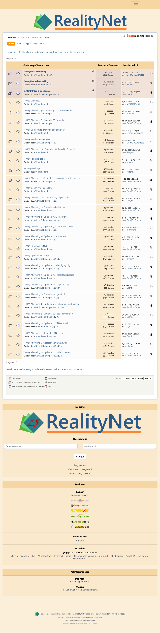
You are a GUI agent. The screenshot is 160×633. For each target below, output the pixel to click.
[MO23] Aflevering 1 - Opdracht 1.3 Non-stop (44, 333)
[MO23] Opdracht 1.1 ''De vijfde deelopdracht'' (44, 130)
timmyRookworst (135, 133)
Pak (111, 556)
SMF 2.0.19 (69, 620)
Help (19, 44)
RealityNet (79, 614)
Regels (122, 614)
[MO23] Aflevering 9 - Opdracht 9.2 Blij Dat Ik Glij (46, 323)
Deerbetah (142, 556)
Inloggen (27, 44)
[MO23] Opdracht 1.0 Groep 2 (37, 256)
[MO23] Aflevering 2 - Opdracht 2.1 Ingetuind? (44, 294)
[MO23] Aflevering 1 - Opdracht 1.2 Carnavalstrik (45, 343)
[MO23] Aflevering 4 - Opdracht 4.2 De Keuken (45, 217)
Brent (129, 94)
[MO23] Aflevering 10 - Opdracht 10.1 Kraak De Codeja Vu (50, 149)
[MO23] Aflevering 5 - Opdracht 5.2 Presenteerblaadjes (49, 275)
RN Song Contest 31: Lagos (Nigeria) (80, 589)
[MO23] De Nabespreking (36, 81)
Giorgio (130, 317)
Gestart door (43, 65)
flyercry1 (58, 556)
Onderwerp (29, 65)
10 (62, 307)
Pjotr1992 (130, 556)
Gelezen (114, 65)
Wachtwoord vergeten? (80, 469)
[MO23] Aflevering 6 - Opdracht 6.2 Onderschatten (47, 352)
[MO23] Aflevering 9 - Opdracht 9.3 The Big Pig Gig (47, 265)
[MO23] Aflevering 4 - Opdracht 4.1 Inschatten (45, 236)
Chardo (130, 346)
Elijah (33, 556)
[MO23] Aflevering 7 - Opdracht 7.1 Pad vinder (44, 207)
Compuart (103, 556)
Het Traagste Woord (80, 581)
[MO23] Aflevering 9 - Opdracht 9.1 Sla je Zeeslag (46, 285)
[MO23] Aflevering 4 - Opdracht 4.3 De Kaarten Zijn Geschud (51, 304)
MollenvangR (79, 556)
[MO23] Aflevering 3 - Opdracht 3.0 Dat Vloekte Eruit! (48, 110)
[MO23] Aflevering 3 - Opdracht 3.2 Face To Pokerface (48, 314)
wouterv (130, 114)
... (60, 94)
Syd (128, 327)
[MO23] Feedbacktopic (34, 159)
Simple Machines (89, 620)
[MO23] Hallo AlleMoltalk (35, 246)
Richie (68, 556)
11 (61, 94)
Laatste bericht (130, 65)
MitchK (130, 172)
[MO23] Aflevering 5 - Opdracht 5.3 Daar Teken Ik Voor (48, 226)
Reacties (102, 65)
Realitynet (80, 540)
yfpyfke (15, 556)
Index (11, 44)
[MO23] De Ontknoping (35, 72)
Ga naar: (118, 378)
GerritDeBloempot (135, 75)
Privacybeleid (112, 614)
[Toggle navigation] (135, 4)
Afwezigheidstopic (32, 168)
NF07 (129, 84)
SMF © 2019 (78, 620)
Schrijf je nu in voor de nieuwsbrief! (32, 37)
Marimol (119, 556)
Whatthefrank (41, 75)
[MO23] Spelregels (32, 101)
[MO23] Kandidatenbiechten (37, 139)
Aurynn (130, 152)
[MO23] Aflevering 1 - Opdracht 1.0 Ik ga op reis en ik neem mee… (53, 178)
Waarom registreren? (80, 473)
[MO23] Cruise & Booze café (37, 91)
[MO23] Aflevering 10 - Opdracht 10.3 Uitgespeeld (46, 197)
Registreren (39, 44)
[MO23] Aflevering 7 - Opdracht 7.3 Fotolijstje (44, 120)
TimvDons (131, 230)
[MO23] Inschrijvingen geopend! (38, 188)
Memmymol (79, 558)
